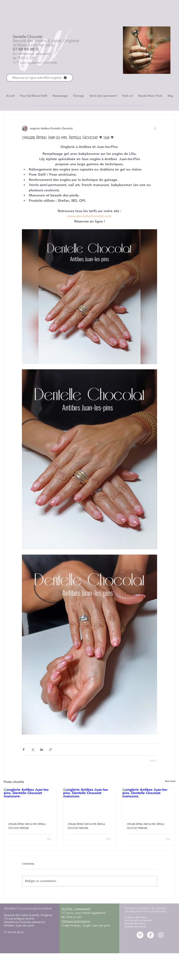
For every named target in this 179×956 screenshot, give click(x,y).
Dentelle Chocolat (27, 36)
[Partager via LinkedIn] (41, 749)
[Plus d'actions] (155, 128)
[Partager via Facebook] (23, 749)
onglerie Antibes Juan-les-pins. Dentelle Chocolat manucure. (27, 826)
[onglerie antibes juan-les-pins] (140, 935)
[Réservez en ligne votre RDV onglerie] (39, 78)
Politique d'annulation (75, 921)
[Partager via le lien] (50, 749)
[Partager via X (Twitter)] (32, 749)
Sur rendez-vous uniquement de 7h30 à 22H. (32, 55)
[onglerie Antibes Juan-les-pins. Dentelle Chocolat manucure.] (30, 803)
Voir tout (170, 781)
